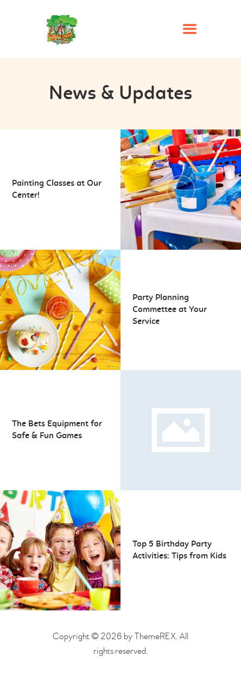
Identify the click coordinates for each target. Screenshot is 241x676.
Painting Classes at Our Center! (57, 189)
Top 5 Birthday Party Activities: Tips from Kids (179, 550)
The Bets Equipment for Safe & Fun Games (57, 430)
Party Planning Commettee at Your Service (169, 310)
